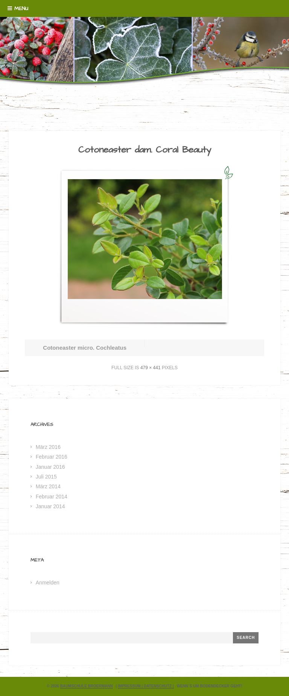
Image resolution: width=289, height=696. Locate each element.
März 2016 (48, 447)
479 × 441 (150, 367)
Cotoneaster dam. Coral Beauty (144, 149)
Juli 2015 (46, 477)
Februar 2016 (51, 457)
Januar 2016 (50, 467)
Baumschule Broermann (86, 686)
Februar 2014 (51, 497)
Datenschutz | (159, 686)
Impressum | (131, 686)
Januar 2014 (50, 506)
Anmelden (47, 583)
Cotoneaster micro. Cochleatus (84, 347)
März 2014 (48, 486)
